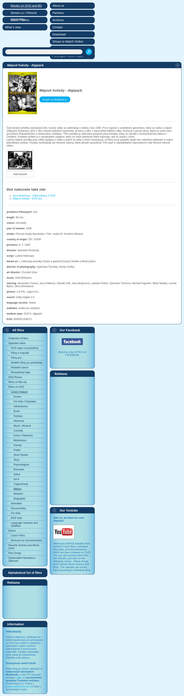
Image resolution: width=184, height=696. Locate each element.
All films (18, 330)
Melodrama (20, 440)
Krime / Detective (23, 435)
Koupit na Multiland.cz (55, 99)
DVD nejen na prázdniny (24, 348)
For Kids (16, 513)
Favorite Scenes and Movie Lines (23, 547)
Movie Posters (20, 20)
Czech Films (18, 535)
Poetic (17, 450)
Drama (17, 396)
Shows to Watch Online (67, 41)
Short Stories (21, 454)
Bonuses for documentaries (26, 540)
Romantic (19, 469)
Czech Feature (19, 391)
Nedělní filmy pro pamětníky (27, 362)
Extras (12, 530)
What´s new (13, 27)
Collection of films (18, 338)
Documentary (18, 508)
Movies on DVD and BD (26, 5)
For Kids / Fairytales (25, 401)
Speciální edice (17, 343)
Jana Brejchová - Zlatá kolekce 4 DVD (34, 195)
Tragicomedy (21, 484)
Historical (19, 420)
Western (18, 493)
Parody (18, 445)
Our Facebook (70, 330)
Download (59, 34)
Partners (58, 13)
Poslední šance (19, 367)
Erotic (17, 411)
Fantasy (18, 416)
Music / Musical (22, 425)
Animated (16, 503)
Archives (58, 20)
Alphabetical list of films (25, 572)
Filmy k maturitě (20, 352)
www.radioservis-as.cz (19, 686)
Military (18, 488)
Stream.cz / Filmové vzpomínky (24, 13)
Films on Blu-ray (17, 382)
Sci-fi (16, 479)
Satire (17, 474)
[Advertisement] (25, 602)
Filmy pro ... (17, 357)
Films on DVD (16, 386)
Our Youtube (69, 510)
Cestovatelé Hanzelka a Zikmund (21, 559)
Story (16, 459)
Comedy (18, 430)
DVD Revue (15, 377)
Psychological (21, 464)
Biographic (20, 498)
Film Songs (14, 553)
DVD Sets (16, 518)
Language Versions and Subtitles (24, 524)
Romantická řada (20, 372)
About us (58, 5)
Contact (57, 27)
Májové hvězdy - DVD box (27, 198)
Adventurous (21, 406)
